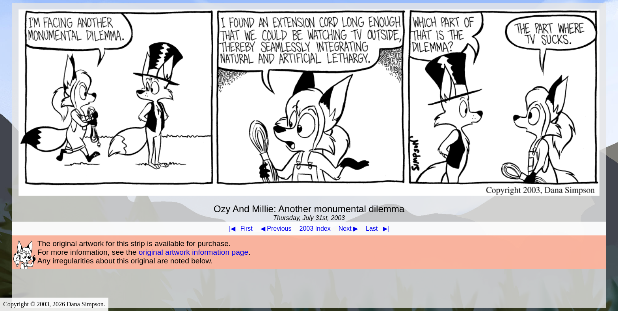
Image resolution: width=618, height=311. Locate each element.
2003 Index (315, 228)
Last (379, 228)
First (239, 228)
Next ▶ (348, 228)
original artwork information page (193, 252)
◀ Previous (276, 228)
